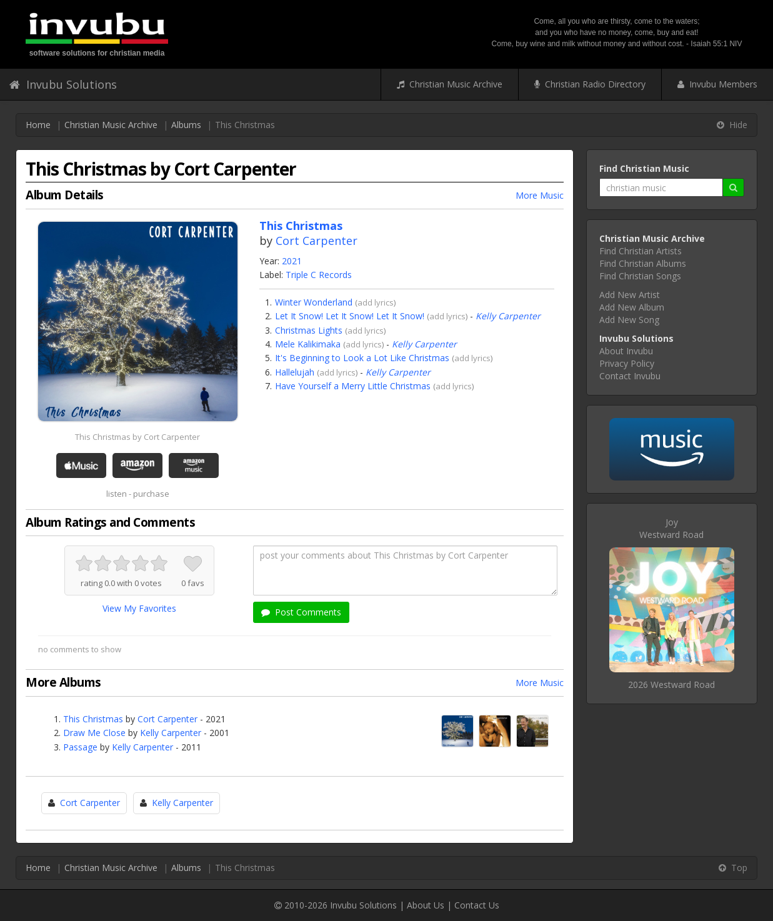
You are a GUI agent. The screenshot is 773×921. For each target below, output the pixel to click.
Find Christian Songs (640, 276)
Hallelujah (294, 372)
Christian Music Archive (449, 84)
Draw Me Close (94, 733)
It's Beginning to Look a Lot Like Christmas (362, 358)
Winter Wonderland (313, 302)
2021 (292, 261)
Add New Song (629, 320)
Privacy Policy (626, 363)
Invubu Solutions (63, 84)
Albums (186, 125)
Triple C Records (319, 275)
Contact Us (476, 905)
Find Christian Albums (642, 263)
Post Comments (301, 612)
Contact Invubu (630, 376)
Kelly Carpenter (508, 316)
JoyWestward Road (671, 528)
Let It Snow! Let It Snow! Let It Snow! (349, 316)
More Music (540, 195)
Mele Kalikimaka (308, 344)
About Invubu (626, 351)
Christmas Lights (308, 330)
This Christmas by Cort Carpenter (137, 436)
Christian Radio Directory (590, 84)
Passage (80, 747)
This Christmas (93, 719)
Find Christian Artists (640, 251)
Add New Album (631, 307)
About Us (425, 905)
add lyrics (375, 302)
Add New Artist (629, 295)
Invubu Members (717, 84)
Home (38, 125)
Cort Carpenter (316, 240)
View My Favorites (139, 608)
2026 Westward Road (671, 684)
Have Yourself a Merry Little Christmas (353, 386)
